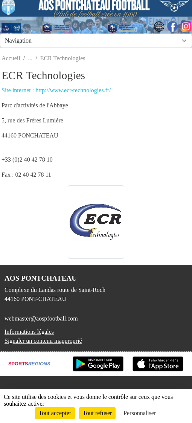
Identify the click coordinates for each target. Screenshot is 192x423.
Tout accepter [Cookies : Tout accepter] (55, 413)
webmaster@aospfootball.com (41, 318)
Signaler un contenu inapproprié (43, 340)
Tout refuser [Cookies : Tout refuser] (97, 413)
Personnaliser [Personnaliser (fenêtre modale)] (139, 413)
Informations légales (29, 331)
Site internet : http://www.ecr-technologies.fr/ (56, 90)
